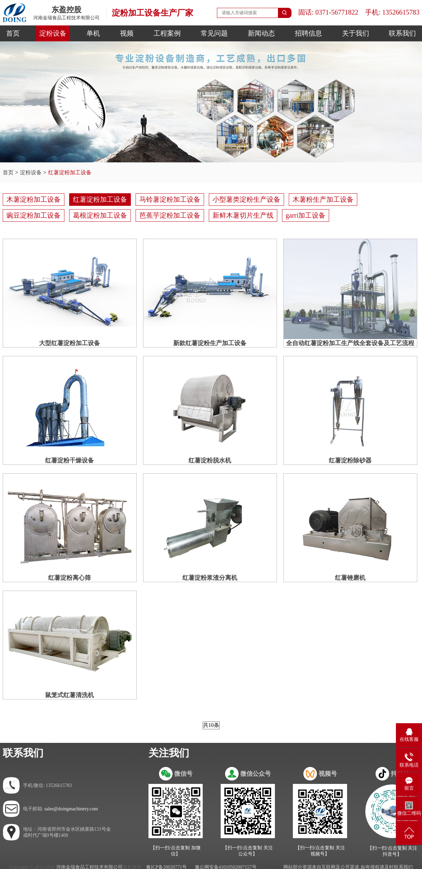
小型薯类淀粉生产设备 (246, 199)
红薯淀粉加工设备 (70, 172)
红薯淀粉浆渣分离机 (209, 577)
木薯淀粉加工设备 (33, 199)
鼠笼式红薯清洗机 (69, 695)
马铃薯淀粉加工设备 (169, 199)
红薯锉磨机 (350, 577)
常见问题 (214, 33)
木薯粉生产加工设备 (323, 199)
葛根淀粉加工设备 (100, 215)
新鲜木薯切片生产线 (243, 215)
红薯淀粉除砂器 (350, 460)
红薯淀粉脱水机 (209, 460)
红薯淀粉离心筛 (69, 577)
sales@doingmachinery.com (71, 808)
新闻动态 (261, 33)
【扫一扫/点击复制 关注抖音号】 (392, 851)
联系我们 (402, 33)
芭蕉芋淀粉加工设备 (169, 215)
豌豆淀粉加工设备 (33, 215)
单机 (93, 33)
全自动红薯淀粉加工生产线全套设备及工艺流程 (350, 343)
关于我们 (355, 33)
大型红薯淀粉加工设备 (69, 343)
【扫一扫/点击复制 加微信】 (175, 850)
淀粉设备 (52, 33)
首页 (13, 33)
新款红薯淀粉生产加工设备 (209, 343)
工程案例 (167, 33)
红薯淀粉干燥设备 (69, 460)
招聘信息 (308, 33)
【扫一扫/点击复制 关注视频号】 (320, 850)
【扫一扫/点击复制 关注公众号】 (248, 850)
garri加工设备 (306, 215)
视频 (127, 33)
